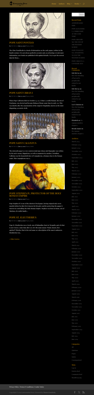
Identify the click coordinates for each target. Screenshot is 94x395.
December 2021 (77, 219)
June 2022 (75, 200)
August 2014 (76, 333)
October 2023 (76, 154)
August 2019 (76, 294)
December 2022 (77, 180)
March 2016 (75, 297)
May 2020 (75, 278)
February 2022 (76, 213)
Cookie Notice (39, 387)
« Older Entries (14, 239)
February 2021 (76, 248)
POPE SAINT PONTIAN (21, 42)
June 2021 (75, 235)
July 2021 (74, 232)
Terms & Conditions (27, 387)
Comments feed (77, 374)
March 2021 (75, 245)
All (73, 347)
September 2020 (77, 265)
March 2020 (76, 284)
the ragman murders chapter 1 (77, 122)
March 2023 (75, 171)
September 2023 (77, 158)
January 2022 (76, 216)
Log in (74, 368)
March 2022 (75, 209)
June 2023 (75, 164)
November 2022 (77, 184)
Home (54, 4)
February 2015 (76, 326)
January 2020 (76, 291)
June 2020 (75, 274)
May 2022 (75, 203)
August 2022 (76, 193)
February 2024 (76, 145)
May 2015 (75, 323)
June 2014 (75, 339)
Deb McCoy (14, 46)
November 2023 (77, 151)
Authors (62, 4)
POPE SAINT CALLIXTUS (22, 143)
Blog (68, 4)
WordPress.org (77, 378)
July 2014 (74, 336)
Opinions (75, 350)
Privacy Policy (14, 387)
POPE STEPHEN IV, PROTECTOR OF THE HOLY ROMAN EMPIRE (35, 194)
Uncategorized (76, 360)
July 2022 (75, 197)
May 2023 (75, 167)
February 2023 (76, 174)
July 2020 (75, 271)
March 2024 (75, 141)
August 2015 (75, 313)
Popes (28, 46)
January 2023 (76, 177)
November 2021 (77, 222)
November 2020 (77, 258)
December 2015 (77, 304)
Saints (32, 46)
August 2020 (76, 268)
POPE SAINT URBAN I (21, 92)
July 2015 (74, 317)
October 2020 (76, 261)
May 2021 (75, 239)
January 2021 (76, 252)
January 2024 (76, 148)
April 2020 (75, 281)
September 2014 (77, 329)
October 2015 (76, 310)
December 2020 (77, 255)
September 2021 (77, 226)
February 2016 (76, 300)
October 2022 (76, 187)
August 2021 (76, 229)
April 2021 (75, 242)
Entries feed (76, 371)
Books (77, 4)
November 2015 (77, 307)
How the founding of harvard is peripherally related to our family (78, 81)
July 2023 (75, 161)
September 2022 (77, 190)
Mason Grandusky (49, 392)
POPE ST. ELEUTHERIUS (22, 217)
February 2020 (76, 287)
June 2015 (75, 320)
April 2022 (75, 206)
